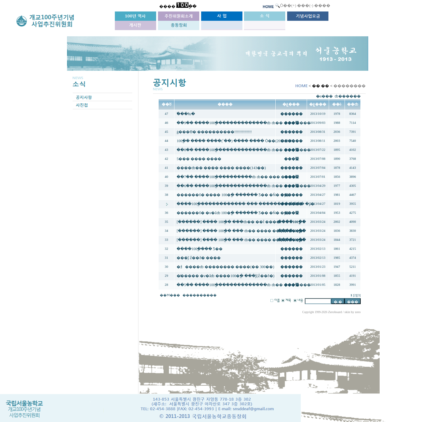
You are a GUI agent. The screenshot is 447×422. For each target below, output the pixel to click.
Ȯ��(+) (288, 5)
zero (358, 312)
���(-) (305, 5)
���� (322, 5)
